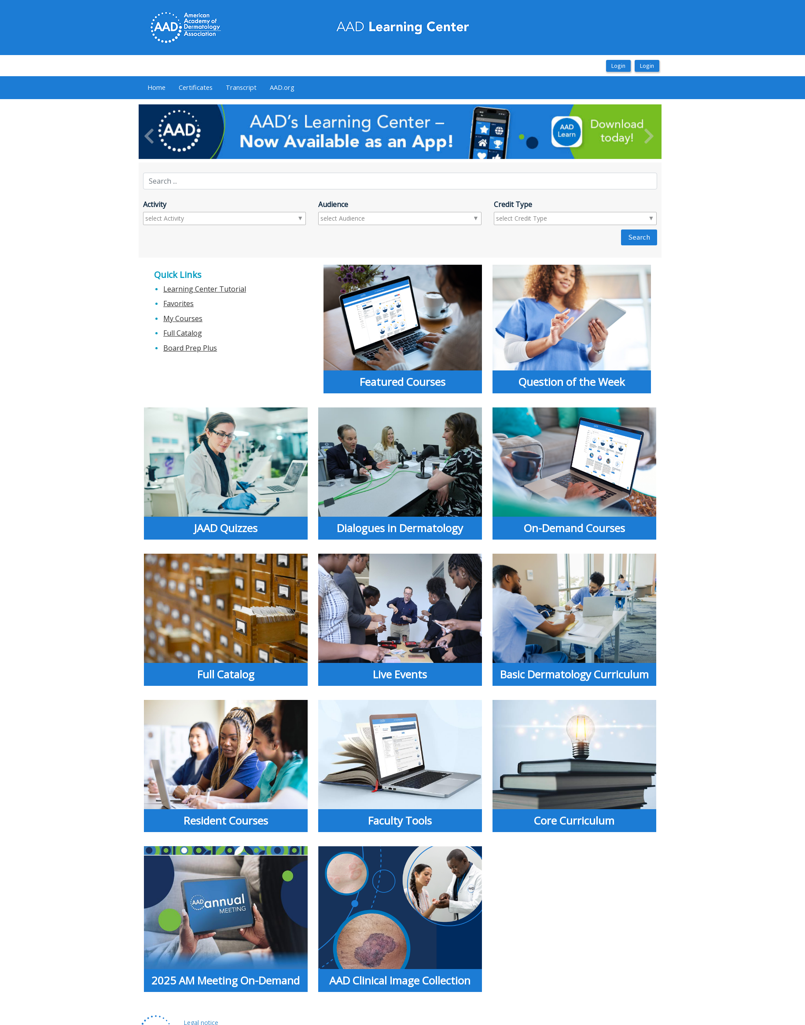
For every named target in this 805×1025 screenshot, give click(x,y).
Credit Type (513, 204)
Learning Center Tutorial (204, 289)
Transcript (241, 87)
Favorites (178, 303)
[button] (178, 131)
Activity (154, 204)
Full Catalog (182, 333)
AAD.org (282, 87)
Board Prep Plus (190, 348)
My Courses (182, 318)
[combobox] (179, 218)
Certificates (196, 87)
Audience (333, 204)
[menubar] (221, 87)
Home (156, 87)
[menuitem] (156, 87)
